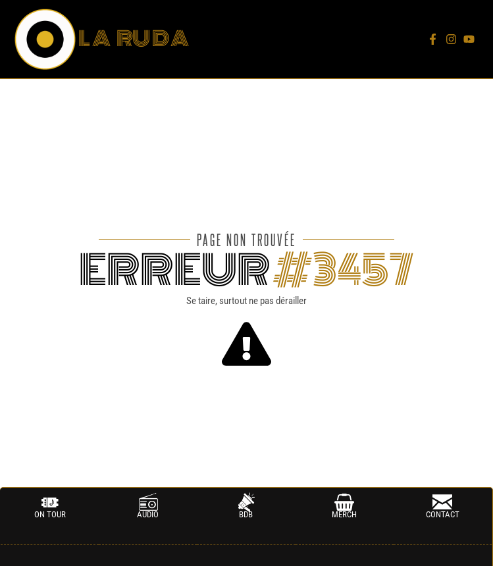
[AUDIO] (148, 502)
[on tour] (50, 502)
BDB (246, 514)
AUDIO (148, 514)
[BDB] (246, 502)
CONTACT (442, 514)
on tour (50, 514)
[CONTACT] (442, 502)
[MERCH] (344, 502)
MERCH (344, 514)
